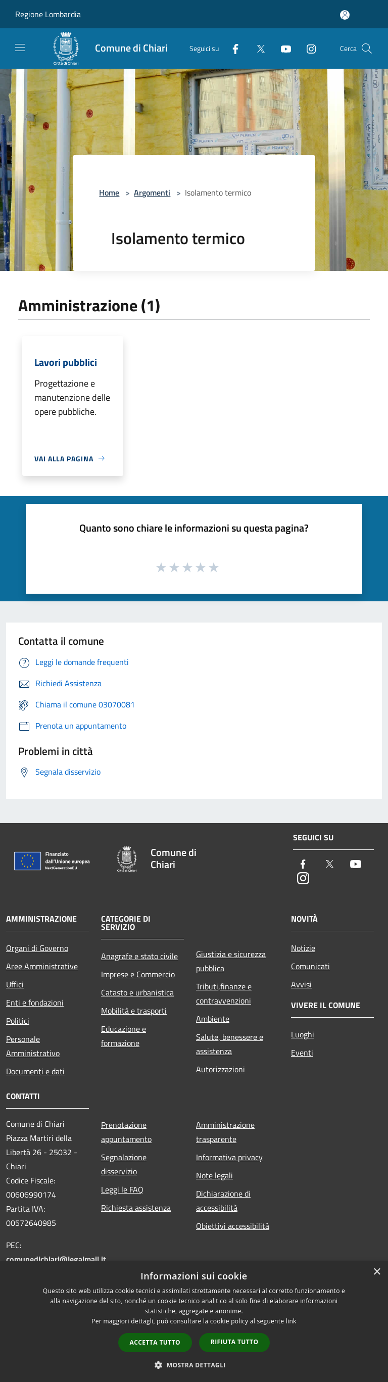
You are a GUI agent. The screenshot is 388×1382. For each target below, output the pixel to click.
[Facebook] (231, 48)
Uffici (15, 984)
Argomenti (152, 192)
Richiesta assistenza (136, 1208)
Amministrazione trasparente (225, 1132)
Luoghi (302, 1034)
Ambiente (212, 1019)
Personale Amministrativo (33, 1046)
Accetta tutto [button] (155, 1342)
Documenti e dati (35, 1071)
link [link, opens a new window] (291, 1321)
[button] (194, 1365)
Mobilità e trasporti (134, 1011)
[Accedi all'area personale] (345, 15)
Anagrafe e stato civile (139, 956)
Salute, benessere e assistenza (229, 1044)
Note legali (214, 1175)
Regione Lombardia (48, 14)
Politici (17, 1021)
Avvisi (301, 984)
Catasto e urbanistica (137, 992)
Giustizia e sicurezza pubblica (231, 961)
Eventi (302, 1052)
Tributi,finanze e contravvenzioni (224, 993)
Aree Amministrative (42, 966)
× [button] (376, 1272)
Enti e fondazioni (35, 1002)
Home (109, 192)
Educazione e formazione (123, 1036)
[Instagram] (307, 48)
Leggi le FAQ (122, 1189)
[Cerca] (367, 48)
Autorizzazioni (220, 1069)
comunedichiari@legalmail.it (56, 1259)
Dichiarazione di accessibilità (223, 1200)
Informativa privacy (229, 1157)
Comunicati (310, 966)
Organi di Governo (37, 948)
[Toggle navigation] (20, 47)
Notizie (303, 948)
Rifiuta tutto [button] (235, 1342)
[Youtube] (282, 48)
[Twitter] (257, 48)
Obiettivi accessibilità (232, 1226)
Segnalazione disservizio (124, 1164)
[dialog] (194, 1321)
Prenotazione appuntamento (126, 1132)
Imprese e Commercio (138, 974)
